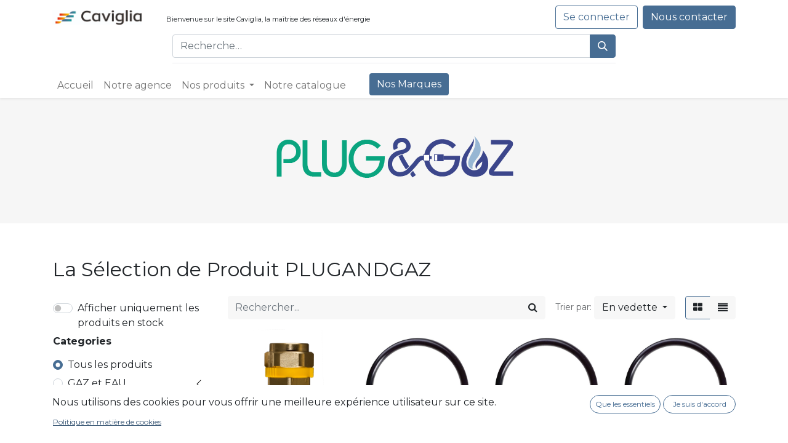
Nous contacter (689, 17)
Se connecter (596, 17)
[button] (634, 307)
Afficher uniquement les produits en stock (138, 315)
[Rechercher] (603, 46)
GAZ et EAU (97, 383)
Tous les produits (110, 364)
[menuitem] (75, 85)
